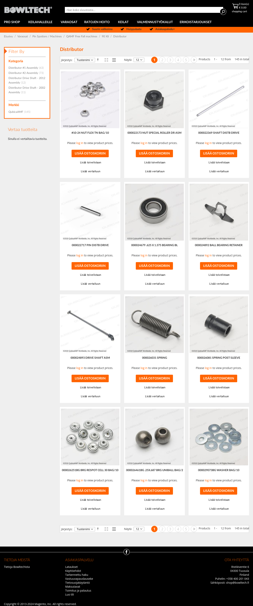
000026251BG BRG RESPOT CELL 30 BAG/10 (90, 470)
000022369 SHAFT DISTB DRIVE (218, 133)
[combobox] (144, 10)
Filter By (16, 51)
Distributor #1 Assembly (27, 68)
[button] (90, 162)
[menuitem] (13, 22)
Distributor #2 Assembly (27, 73)
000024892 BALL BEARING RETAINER (219, 245)
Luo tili (69, 594)
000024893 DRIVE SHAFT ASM (90, 358)
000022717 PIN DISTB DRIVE (90, 245)
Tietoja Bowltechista (17, 567)
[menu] (126, 22)
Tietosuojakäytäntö (77, 582)
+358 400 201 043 (237, 579)
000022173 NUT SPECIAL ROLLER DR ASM (154, 133)
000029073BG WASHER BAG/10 (218, 470)
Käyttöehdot (73, 571)
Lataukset (71, 567)
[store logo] (28, 9)
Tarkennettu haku (76, 575)
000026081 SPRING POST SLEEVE (218, 358)
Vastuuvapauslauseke (79, 579)
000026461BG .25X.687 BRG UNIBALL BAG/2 (154, 470)
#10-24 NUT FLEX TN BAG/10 (90, 133)
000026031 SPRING (154, 358)
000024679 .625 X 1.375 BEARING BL (154, 245)
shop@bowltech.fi (237, 582)
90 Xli (106, 36)
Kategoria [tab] (15, 61)
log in (79, 143)
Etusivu (9, 36)
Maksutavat (72, 586)
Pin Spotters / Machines (47, 36)
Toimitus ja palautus (78, 590)
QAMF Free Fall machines (82, 36)
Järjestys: (67, 60)
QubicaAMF (20, 112)
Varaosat (23, 36)
